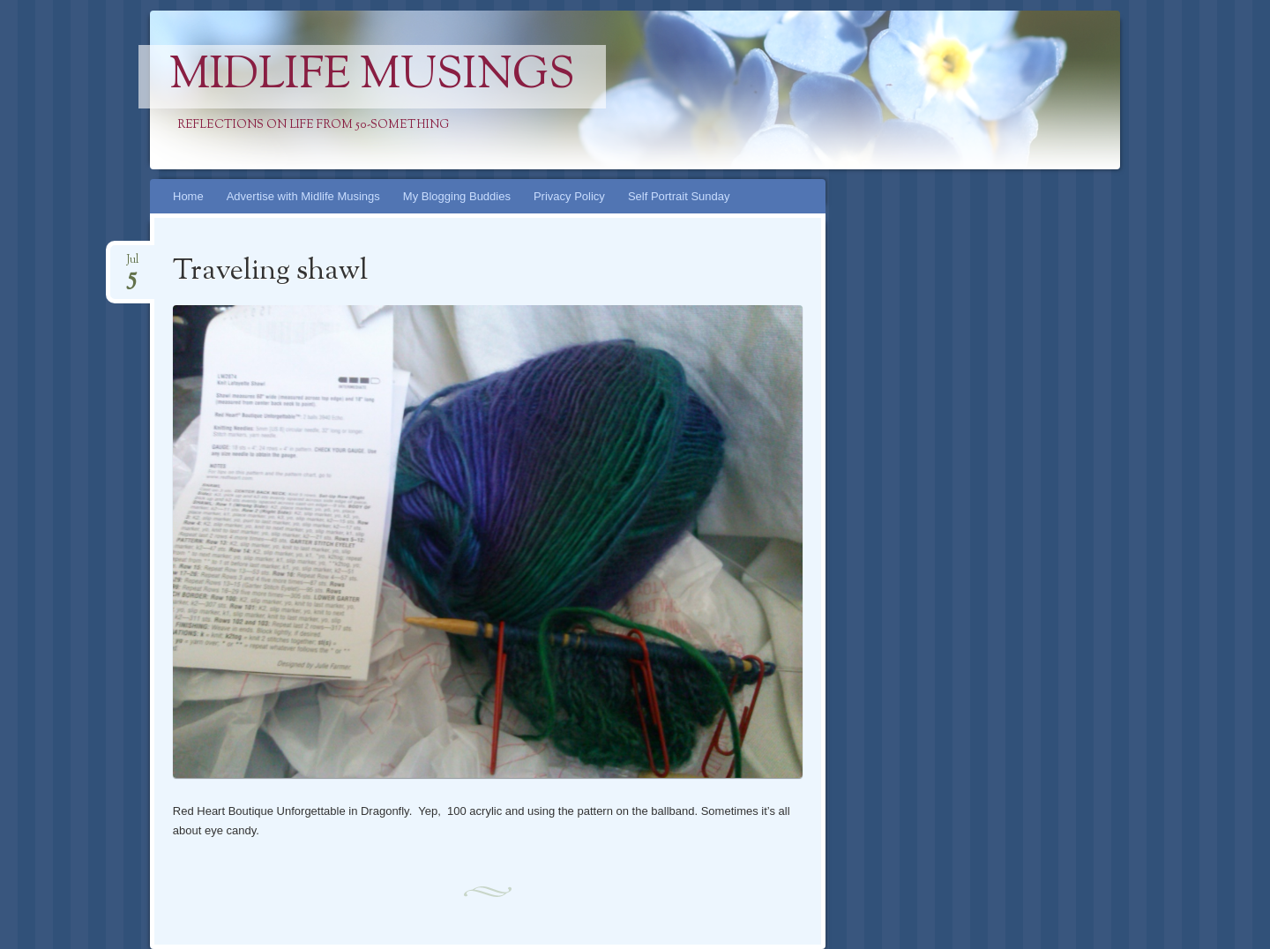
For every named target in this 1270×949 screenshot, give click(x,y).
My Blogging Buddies (457, 196)
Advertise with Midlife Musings (303, 196)
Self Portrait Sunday (679, 196)
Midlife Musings (372, 76)
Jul (132, 265)
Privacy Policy (569, 196)
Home (188, 196)
